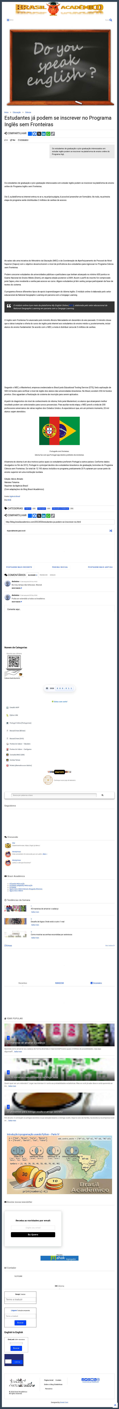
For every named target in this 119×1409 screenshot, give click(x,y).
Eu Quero (33, 1234)
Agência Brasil (14, 496)
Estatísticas (58, 1384)
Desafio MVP (12, 707)
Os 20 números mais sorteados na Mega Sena (32, 1077)
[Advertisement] (25, 162)
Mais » (45, 854)
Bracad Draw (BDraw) (15, 730)
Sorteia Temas (13, 760)
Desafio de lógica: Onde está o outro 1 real (47, 922)
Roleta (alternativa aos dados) (19, 765)
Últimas (8, 945)
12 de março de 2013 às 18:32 (28, 581)
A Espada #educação (16, 884)
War (13, 843)
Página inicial (60, 567)
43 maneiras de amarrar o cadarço (44, 909)
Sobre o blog (49, 1384)
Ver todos (110, 945)
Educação (17, 112)
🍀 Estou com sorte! (59, 702)
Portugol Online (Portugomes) (18, 723)
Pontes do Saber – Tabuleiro (18, 744)
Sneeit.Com (64, 1402)
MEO (71, 305)
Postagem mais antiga (100, 567)
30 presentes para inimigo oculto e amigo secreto (35, 1111)
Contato (58, 1380)
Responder (17, 588)
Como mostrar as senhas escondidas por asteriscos (51, 935)
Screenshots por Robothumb (91, 1382)
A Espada (12, 887)
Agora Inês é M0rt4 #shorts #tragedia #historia (25, 889)
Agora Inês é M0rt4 (16, 891)
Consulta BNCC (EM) (15, 754)
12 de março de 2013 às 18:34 (28, 595)
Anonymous (16, 852)
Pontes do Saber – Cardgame (18, 749)
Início (6, 112)
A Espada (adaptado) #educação (20, 885)
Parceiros (48, 1389)
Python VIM (12, 715)
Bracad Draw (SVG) (15, 738)
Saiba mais (35, 912)
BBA (9, 500)
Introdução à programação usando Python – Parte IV (33, 1134)
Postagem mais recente (19, 567)
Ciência (28, 112)
